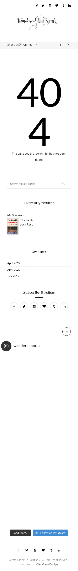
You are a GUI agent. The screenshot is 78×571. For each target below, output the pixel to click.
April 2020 (13, 269)
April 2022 (13, 263)
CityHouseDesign (47, 564)
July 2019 (13, 276)
